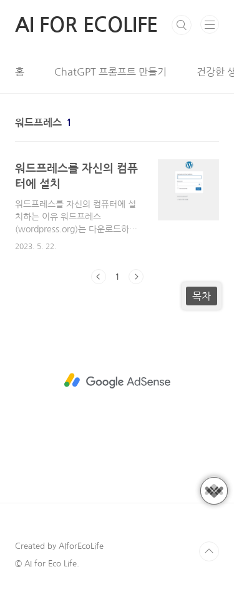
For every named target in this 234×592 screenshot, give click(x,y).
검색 (181, 25)
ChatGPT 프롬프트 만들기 (110, 72)
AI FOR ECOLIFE (86, 25)
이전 (98, 276)
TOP (209, 551)
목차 (201, 296)
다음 (136, 276)
